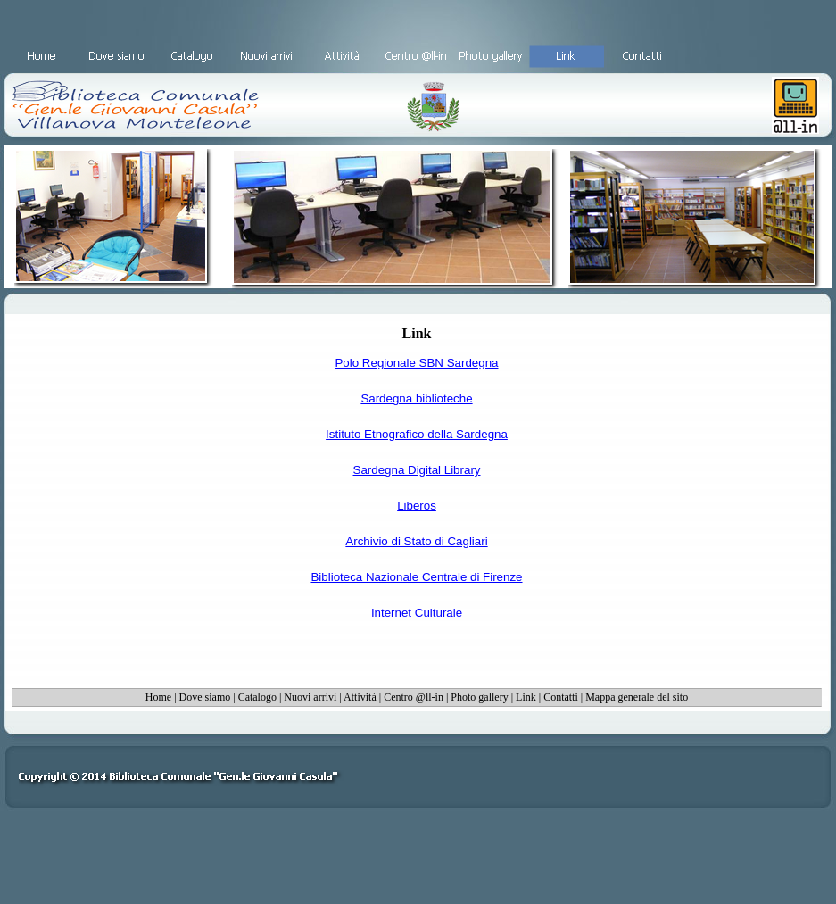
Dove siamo (205, 697)
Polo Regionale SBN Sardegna (416, 362)
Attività (360, 697)
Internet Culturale (416, 612)
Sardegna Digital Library (417, 470)
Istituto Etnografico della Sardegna (417, 434)
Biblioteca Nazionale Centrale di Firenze (416, 577)
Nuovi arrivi (310, 697)
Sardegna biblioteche (416, 398)
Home (158, 697)
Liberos (416, 505)
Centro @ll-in (413, 697)
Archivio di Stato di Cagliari (416, 541)
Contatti (560, 697)
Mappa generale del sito (636, 697)
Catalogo (257, 697)
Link (526, 697)
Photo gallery (479, 697)
